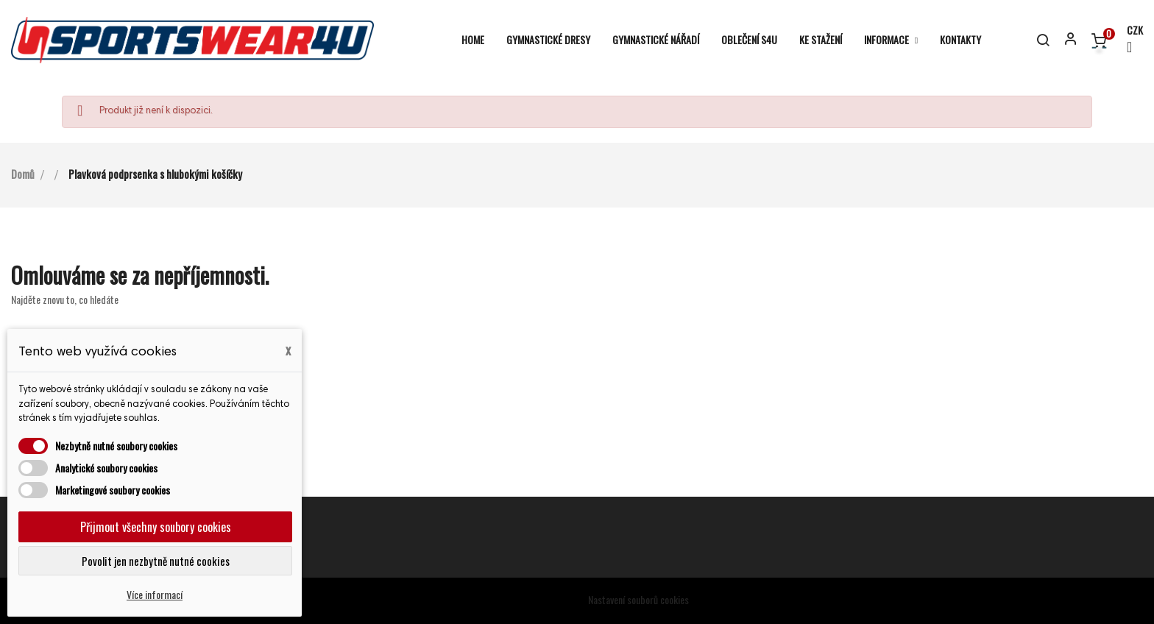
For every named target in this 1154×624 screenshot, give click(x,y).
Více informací (155, 594)
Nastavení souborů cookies (638, 599)
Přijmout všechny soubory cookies (155, 527)
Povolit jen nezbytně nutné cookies (156, 561)
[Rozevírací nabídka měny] (1128, 40)
